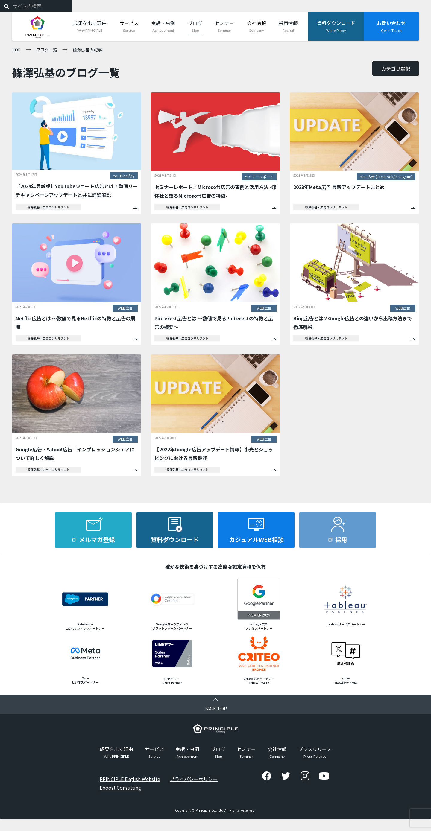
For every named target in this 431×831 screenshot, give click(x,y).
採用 (341, 539)
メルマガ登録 (97, 539)
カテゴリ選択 (395, 68)
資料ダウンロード (175, 539)
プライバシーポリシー (194, 779)
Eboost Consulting (120, 787)
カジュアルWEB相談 (256, 539)
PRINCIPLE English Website (130, 779)
